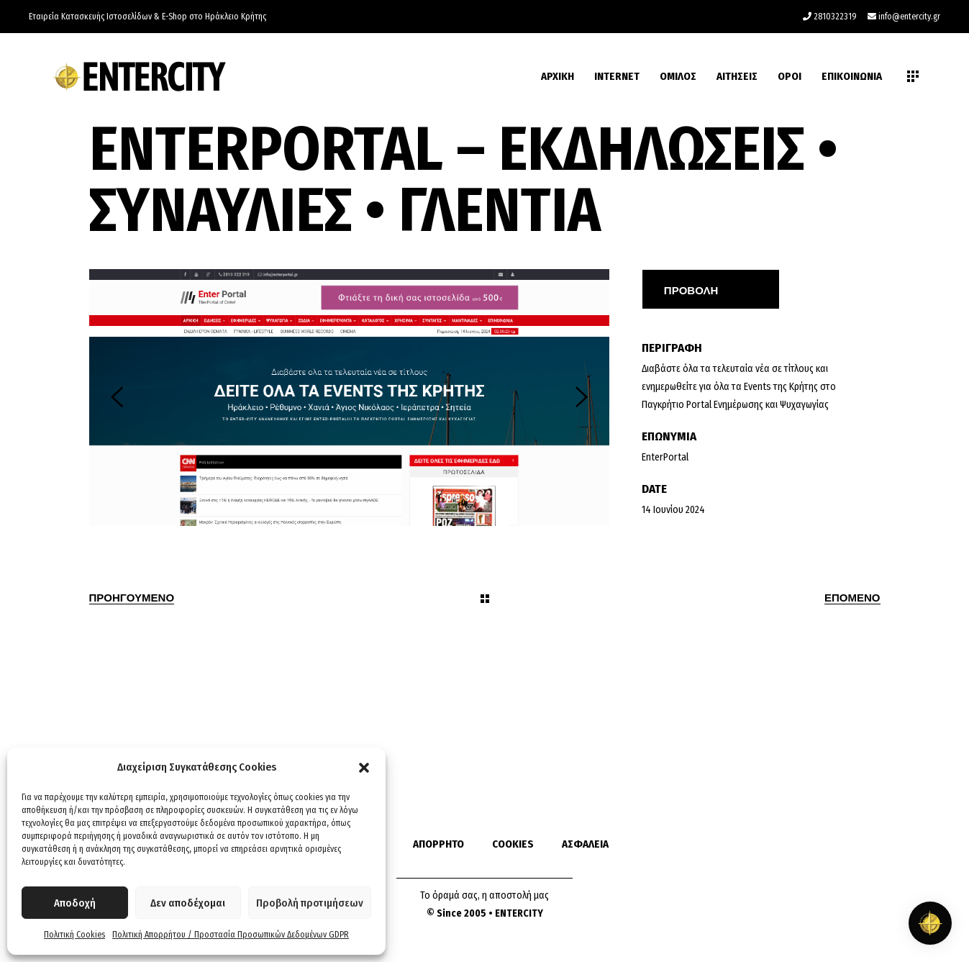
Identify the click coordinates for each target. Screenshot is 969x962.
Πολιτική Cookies (74, 935)
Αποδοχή (75, 903)
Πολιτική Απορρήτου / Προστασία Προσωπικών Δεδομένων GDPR (230, 935)
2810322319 (835, 17)
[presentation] (117, 397)
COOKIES (513, 844)
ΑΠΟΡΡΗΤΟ (438, 844)
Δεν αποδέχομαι (187, 903)
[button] (364, 768)
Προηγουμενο (132, 596)
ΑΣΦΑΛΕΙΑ (585, 844)
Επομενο (852, 596)
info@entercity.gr (909, 17)
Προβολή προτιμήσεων (309, 903)
